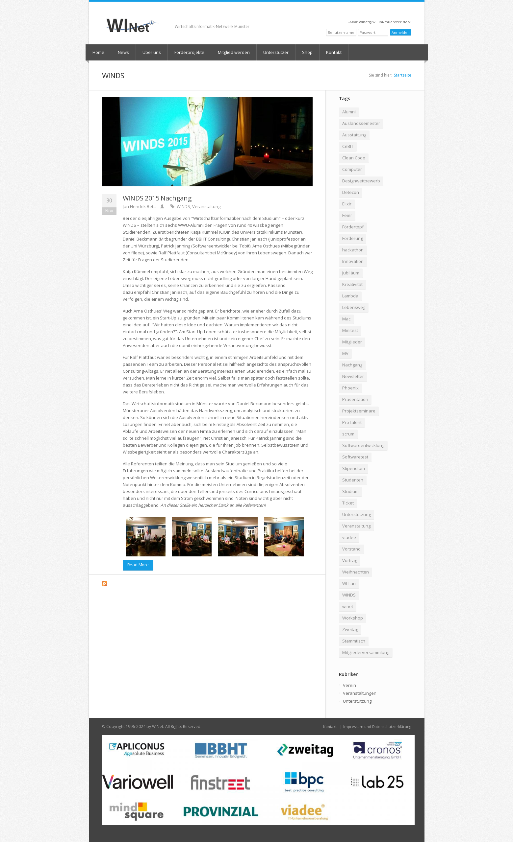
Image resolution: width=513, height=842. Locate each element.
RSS (408, 11)
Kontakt (334, 52)
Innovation (353, 261)
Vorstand (351, 549)
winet (347, 606)
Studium (350, 491)
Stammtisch (353, 641)
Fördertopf (353, 227)
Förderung (352, 238)
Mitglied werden (234, 52)
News (123, 52)
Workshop (352, 618)
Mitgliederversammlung (365, 652)
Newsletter (353, 376)
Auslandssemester (361, 123)
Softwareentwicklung (363, 445)
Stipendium (353, 468)
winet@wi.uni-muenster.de (385, 21)
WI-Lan (349, 583)
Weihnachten (355, 572)
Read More (138, 565)
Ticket (348, 503)
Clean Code (353, 158)
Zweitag (350, 629)
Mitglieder (352, 342)
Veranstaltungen (359, 693)
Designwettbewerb (361, 181)
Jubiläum (350, 273)
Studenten (352, 480)
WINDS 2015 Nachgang (157, 198)
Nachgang (352, 365)
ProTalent (352, 422)
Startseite (402, 75)
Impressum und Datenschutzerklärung (377, 726)
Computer (352, 169)
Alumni (349, 112)
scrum (348, 434)
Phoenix (350, 388)
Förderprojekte (189, 52)
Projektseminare (358, 411)
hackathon (353, 250)
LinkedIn (399, 11)
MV (345, 353)
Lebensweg (353, 307)
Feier (347, 215)
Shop (307, 52)
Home (98, 52)
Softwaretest (355, 457)
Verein (349, 685)
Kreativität (352, 284)
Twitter (390, 11)
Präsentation (355, 399)
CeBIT (347, 146)
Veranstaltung (206, 206)
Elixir (346, 204)
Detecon (350, 192)
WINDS (183, 206)
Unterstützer (276, 52)
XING (375, 11)
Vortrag (349, 560)
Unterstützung (356, 514)
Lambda (350, 296)
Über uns (151, 52)
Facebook (383, 11)
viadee (349, 537)
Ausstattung (354, 135)
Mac (346, 319)
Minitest (350, 330)
